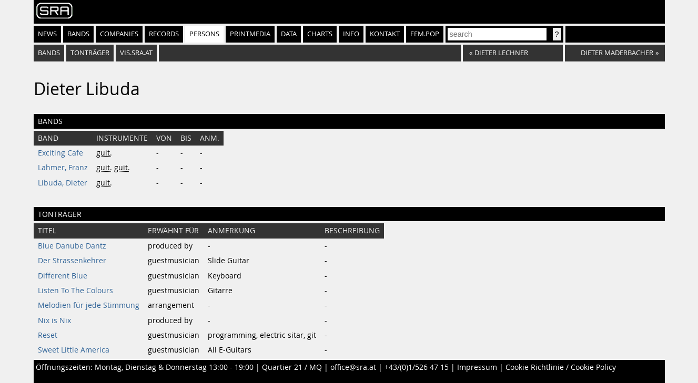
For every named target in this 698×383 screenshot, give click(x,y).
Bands (78, 33)
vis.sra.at (136, 52)
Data (289, 33)
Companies (119, 33)
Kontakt (385, 33)
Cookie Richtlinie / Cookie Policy (560, 367)
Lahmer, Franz (63, 167)
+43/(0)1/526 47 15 (417, 367)
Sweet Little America (73, 350)
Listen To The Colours (75, 290)
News (47, 33)
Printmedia (250, 33)
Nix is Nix (54, 320)
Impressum (477, 367)
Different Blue (62, 276)
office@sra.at (353, 367)
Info (351, 33)
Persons (204, 33)
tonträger (89, 52)
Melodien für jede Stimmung (88, 305)
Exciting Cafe (60, 153)
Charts (319, 33)
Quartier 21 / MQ (292, 367)
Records (164, 33)
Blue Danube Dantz (72, 246)
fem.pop (424, 33)
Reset (47, 335)
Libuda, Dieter (62, 183)
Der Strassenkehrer (72, 260)
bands (49, 52)
